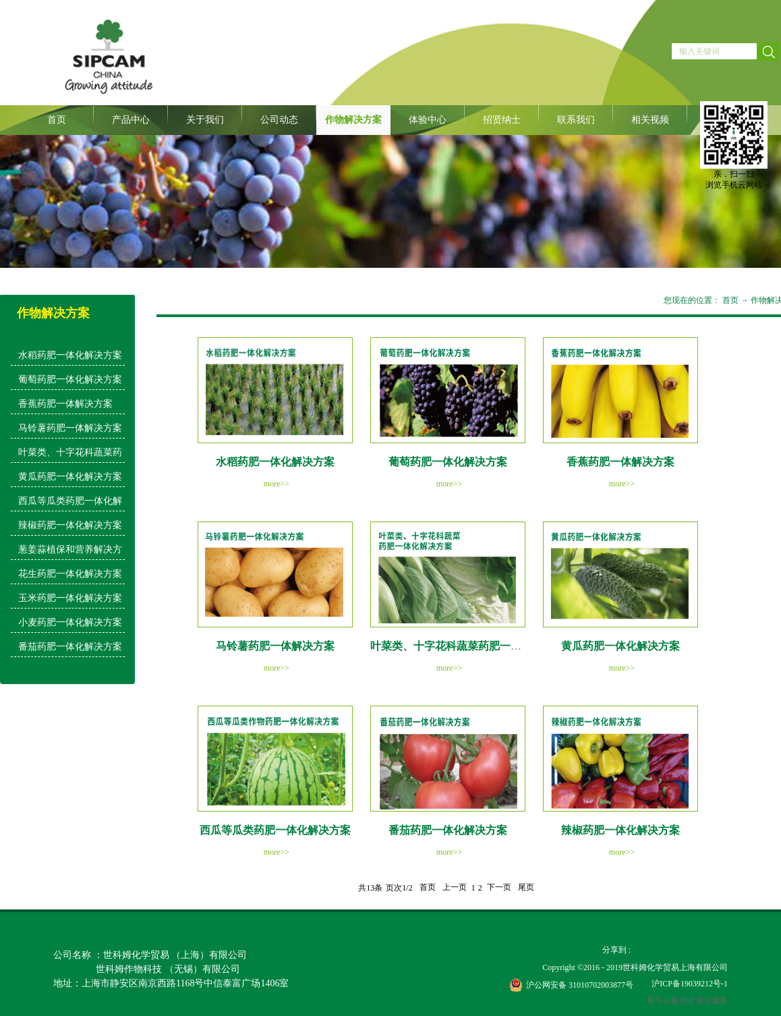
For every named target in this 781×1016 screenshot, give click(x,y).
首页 (56, 120)
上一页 (454, 888)
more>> (276, 483)
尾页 (526, 888)
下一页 (499, 888)
